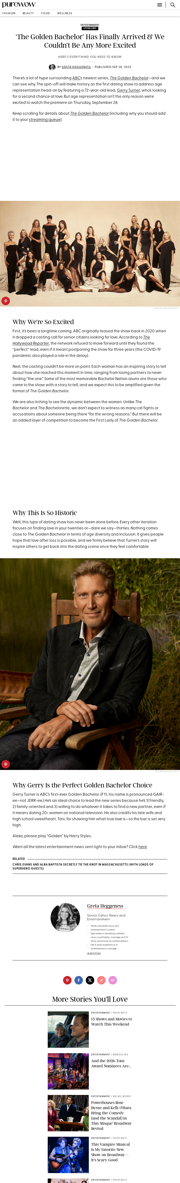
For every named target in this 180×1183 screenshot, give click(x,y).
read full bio (94, 953)
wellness (65, 13)
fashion (9, 13)
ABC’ (76, 78)
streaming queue (44, 120)
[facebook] (78, 980)
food (45, 13)
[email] (112, 980)
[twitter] (90, 980)
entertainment (90, 25)
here (142, 847)
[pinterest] (5, 301)
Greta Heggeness (76, 67)
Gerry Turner (128, 91)
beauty (28, 13)
